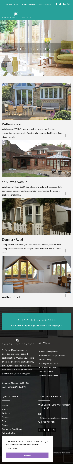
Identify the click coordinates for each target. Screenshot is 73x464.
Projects (6, 413)
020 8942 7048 (12, 4)
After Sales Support (47, 367)
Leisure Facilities (45, 371)
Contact (5, 425)
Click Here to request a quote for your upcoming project (36, 321)
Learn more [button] (12, 448)
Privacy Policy (8, 433)
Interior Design (45, 359)
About (5, 409)
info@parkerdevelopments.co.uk (38, 4)
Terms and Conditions (12, 429)
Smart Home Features (48, 375)
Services (5, 417)
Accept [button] (27, 455)
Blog (4, 421)
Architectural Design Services (51, 355)
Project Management (48, 351)
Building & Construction (49, 363)
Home (5, 405)
